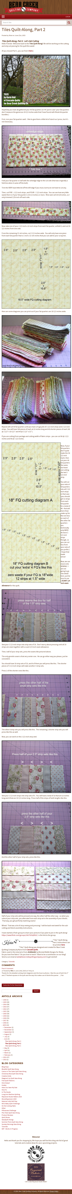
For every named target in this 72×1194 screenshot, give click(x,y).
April (6, 1050)
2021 (4, 1011)
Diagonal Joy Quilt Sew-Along (12, 1078)
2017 (4, 1021)
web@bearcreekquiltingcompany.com (31, 957)
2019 (4, 1016)
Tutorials (5, 1127)
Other (4, 1108)
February (7, 1055)
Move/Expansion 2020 (9, 1099)
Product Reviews (7, 1115)
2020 (4, 1014)
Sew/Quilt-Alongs (7, 1120)
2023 (4, 1007)
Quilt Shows (6, 1117)
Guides (4, 1085)
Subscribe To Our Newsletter (12, 985)
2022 (4, 1009)
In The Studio (6, 1092)
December (8, 1027)
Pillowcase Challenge (9, 1110)
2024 (4, 1004)
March (6, 1053)
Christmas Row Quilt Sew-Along (12, 1074)
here (31, 51)
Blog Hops (5, 1067)
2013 (4, 1060)
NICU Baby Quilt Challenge (11, 1104)
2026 (4, 1000)
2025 (4, 1002)
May (5, 1048)
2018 (4, 1018)
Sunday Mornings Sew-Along (11, 1124)
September (8, 1032)
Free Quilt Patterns (8, 1081)
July (6, 1037)
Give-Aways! (6, 1083)
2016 (4, 1023)
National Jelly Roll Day (9, 1101)
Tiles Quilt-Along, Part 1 (13, 1046)
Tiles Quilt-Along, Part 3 (13, 1041)
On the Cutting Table (9, 1106)
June (6, 1039)
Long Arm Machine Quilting (11, 1094)
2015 (4, 1025)
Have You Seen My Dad (9, 1088)
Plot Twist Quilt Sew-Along (11, 1113)
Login (68, 17)
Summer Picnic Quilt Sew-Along (12, 1122)
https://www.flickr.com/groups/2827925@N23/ (20, 935)
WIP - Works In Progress (10, 1129)
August (6, 1034)
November (8, 1030)
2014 (4, 1057)
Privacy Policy (54, 1191)
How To (4, 1090)
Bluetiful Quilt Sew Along (10, 1069)
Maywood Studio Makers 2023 (12, 1097)
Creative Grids (6, 1076)
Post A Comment (7, 968)
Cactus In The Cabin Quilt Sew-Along (14, 1071)
